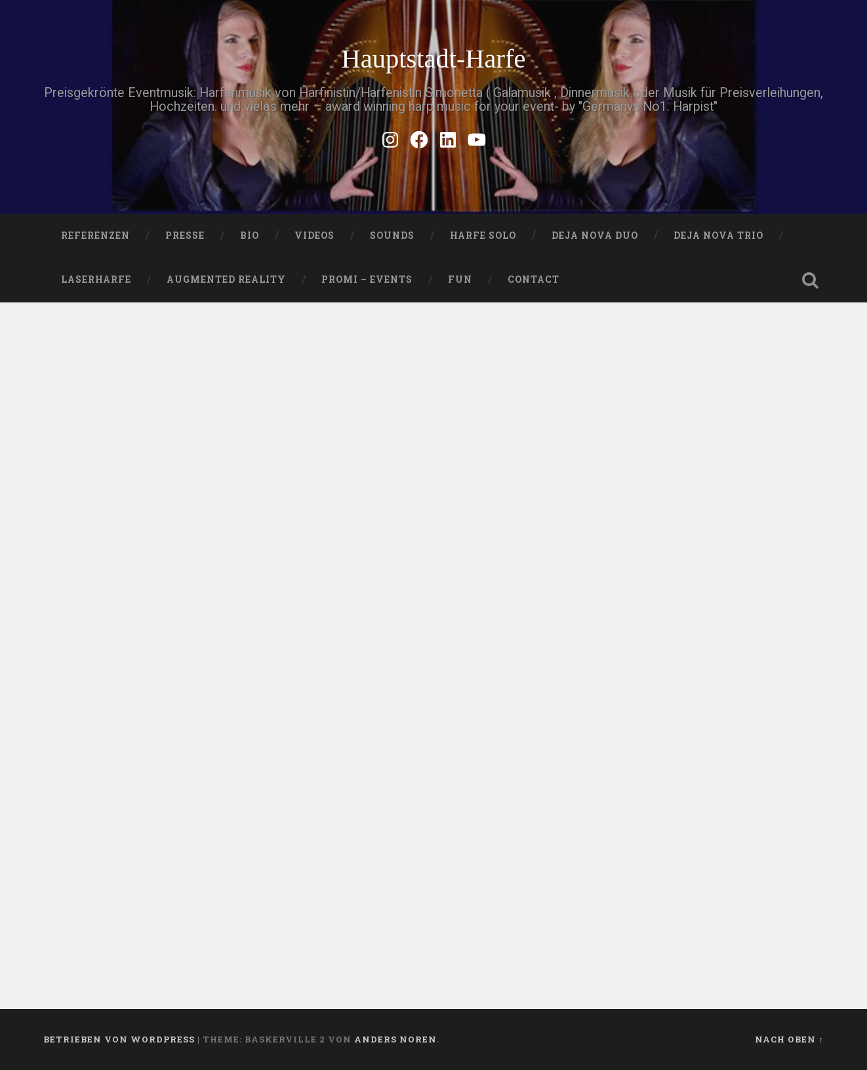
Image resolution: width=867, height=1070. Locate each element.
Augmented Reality (226, 279)
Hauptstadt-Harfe (433, 58)
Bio (249, 235)
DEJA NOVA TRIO (718, 235)
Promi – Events (367, 279)
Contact (533, 279)
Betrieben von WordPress (119, 1039)
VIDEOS (314, 235)
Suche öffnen (810, 280)
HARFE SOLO (483, 235)
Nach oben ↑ (789, 1039)
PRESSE (185, 235)
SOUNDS (392, 235)
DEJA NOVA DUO (595, 235)
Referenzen (95, 235)
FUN (460, 279)
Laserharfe (96, 279)
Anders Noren (395, 1039)
